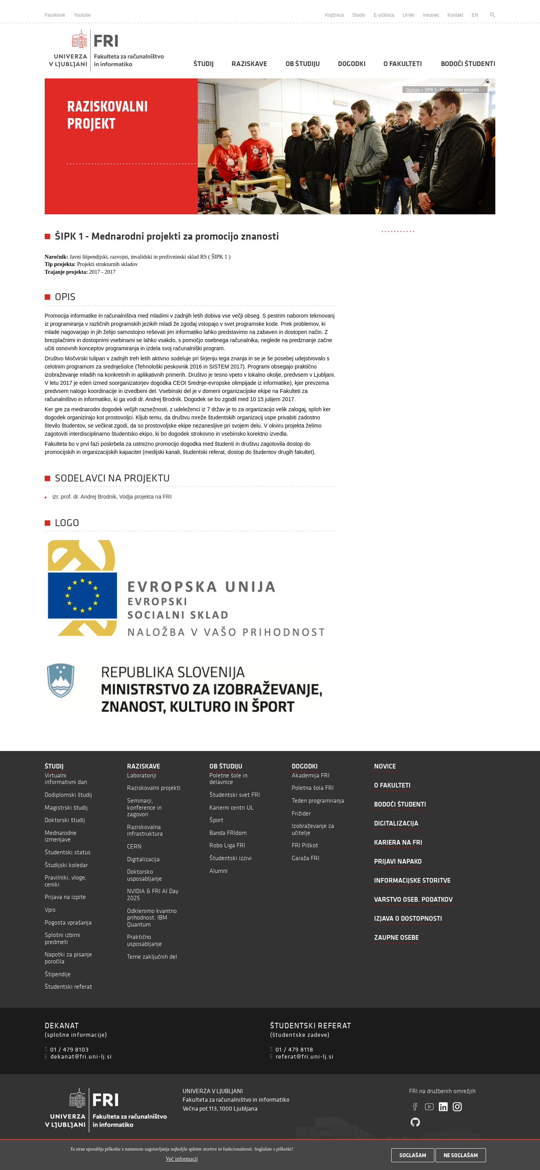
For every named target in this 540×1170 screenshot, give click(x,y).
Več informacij (181, 1160)
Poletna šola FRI (313, 787)
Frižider (301, 813)
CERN (134, 846)
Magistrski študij (66, 807)
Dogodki (352, 63)
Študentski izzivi (230, 858)
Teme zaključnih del (152, 956)
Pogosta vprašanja (68, 922)
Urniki (408, 15)
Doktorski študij (65, 820)
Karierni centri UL (231, 807)
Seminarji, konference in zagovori (144, 807)
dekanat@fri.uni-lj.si (81, 1056)
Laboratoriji (142, 775)
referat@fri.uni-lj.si (305, 1056)
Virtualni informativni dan (66, 779)
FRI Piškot (305, 845)
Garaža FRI (305, 858)
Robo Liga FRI (227, 845)
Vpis (50, 909)
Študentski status (68, 852)
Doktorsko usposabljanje (144, 875)
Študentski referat (68, 986)
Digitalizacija (143, 859)
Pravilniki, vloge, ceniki (66, 881)
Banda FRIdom (228, 832)
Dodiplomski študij (68, 794)
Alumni (218, 870)
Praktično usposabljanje (144, 940)
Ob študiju (303, 63)
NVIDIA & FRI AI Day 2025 (152, 894)
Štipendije (58, 974)
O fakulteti (402, 63)
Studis (358, 15)
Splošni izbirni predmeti (62, 938)
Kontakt (455, 15)
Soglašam (412, 1157)
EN (475, 15)
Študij (203, 63)
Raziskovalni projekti (154, 787)
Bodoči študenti (468, 63)
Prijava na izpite (65, 897)
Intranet (431, 15)
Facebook (55, 15)
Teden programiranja (318, 800)
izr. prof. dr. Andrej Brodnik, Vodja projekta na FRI (112, 497)
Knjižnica (334, 15)
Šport (216, 820)
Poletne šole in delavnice (228, 779)
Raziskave (249, 63)
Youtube (82, 15)
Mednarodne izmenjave (61, 836)
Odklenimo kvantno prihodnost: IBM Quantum (152, 917)
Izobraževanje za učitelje (313, 829)
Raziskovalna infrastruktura (145, 830)
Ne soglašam (461, 1157)
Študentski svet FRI (234, 794)
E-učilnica (384, 15)
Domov (413, 89)
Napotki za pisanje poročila (68, 958)
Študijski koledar (66, 865)
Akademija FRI (310, 775)
